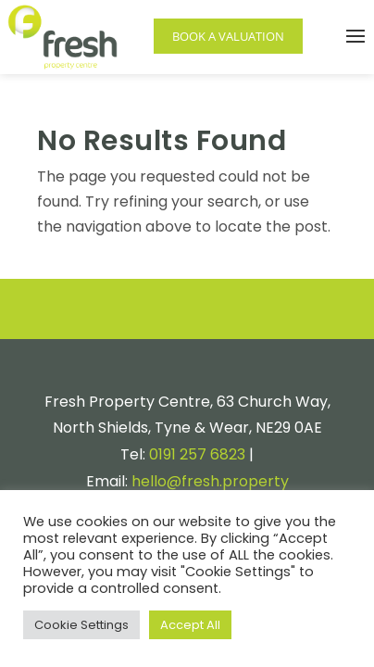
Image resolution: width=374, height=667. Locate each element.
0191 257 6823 (197, 454)
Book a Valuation (228, 36)
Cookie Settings (81, 625)
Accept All (190, 625)
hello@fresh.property (210, 481)
